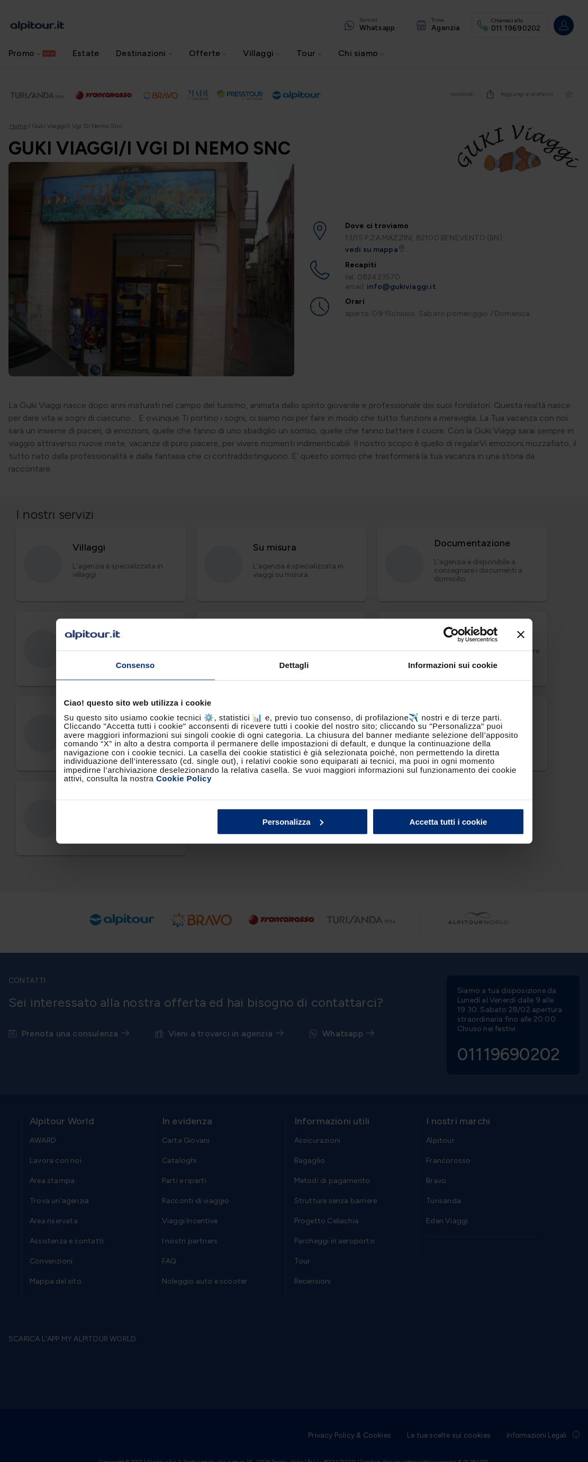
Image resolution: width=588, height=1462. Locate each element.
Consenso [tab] (135, 665)
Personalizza (293, 821)
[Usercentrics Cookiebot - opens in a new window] (451, 635)
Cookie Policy (184, 778)
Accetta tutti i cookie (448, 821)
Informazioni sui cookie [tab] (452, 665)
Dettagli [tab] (294, 665)
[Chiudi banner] (520, 634)
